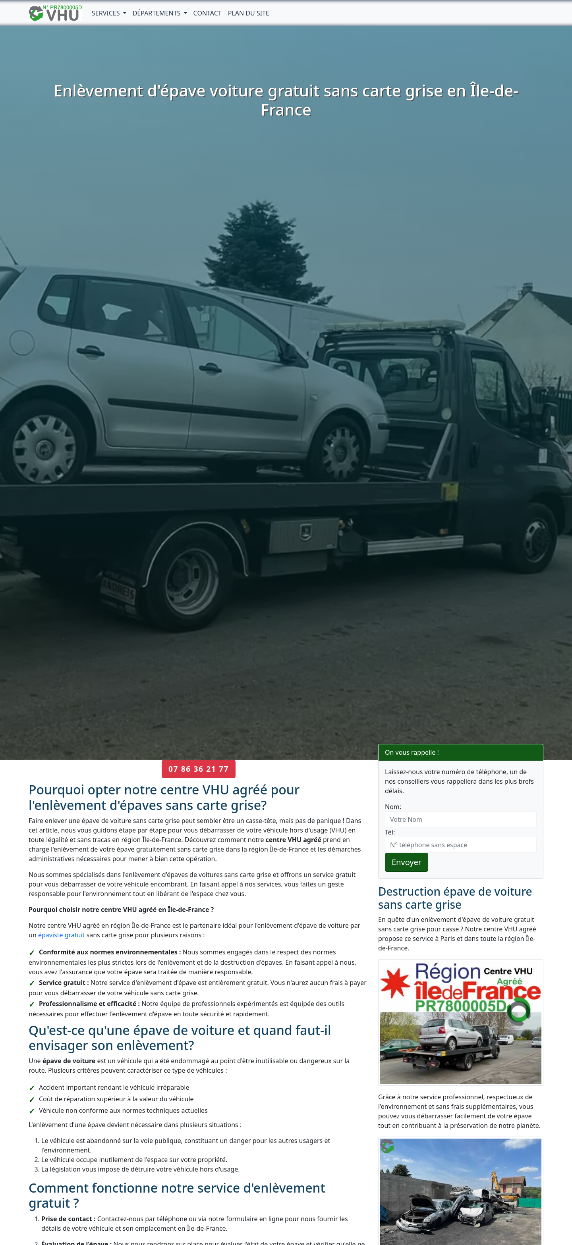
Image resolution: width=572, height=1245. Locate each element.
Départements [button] (157, 13)
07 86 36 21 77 (198, 768)
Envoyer (406, 862)
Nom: (393, 806)
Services (107, 13)
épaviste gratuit (61, 935)
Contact (207, 13)
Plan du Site (248, 13)
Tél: (390, 832)
